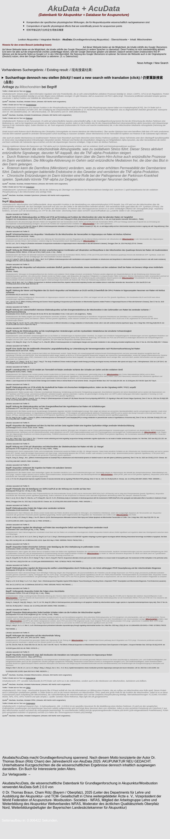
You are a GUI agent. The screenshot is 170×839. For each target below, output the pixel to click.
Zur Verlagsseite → (16, 774)
